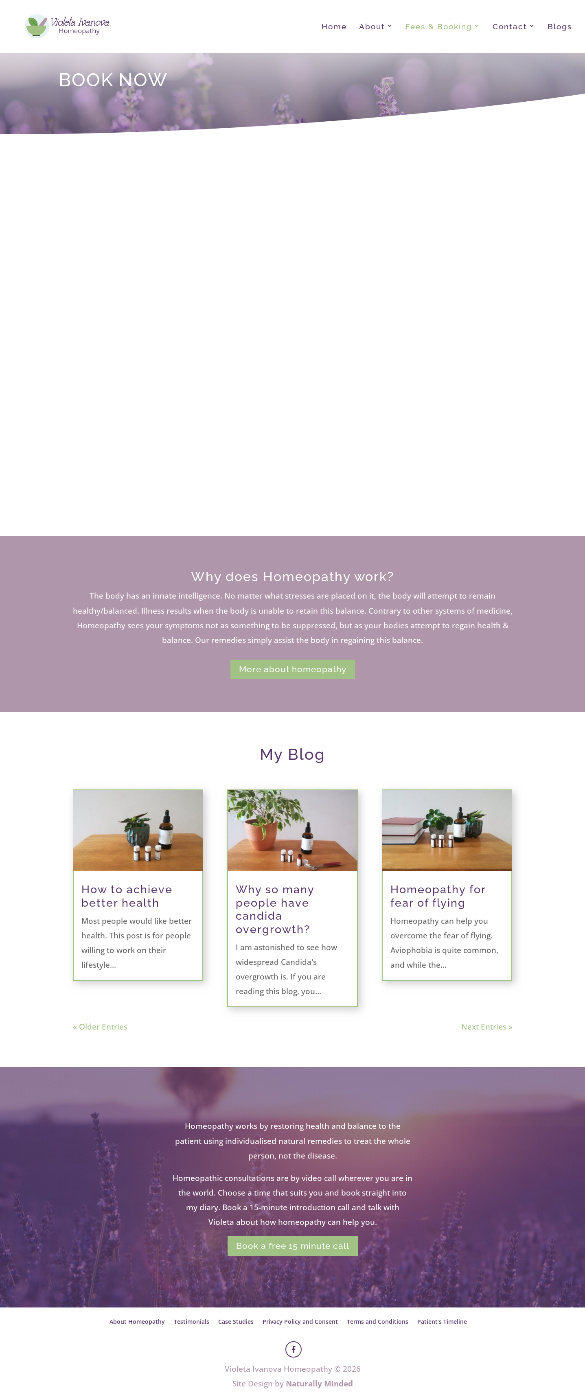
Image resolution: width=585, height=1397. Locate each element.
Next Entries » (487, 1026)
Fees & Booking (438, 27)
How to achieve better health (127, 896)
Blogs (560, 27)
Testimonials (191, 1321)
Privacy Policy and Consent (300, 1321)
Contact (510, 27)
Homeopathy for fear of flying (438, 896)
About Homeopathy (137, 1321)
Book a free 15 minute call (292, 1246)
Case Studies (236, 1321)
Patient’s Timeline (442, 1321)
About (372, 27)
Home (334, 27)
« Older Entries (100, 1026)
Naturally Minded (319, 1383)
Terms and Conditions (377, 1321)
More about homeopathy (292, 669)
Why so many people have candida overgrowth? (275, 909)
